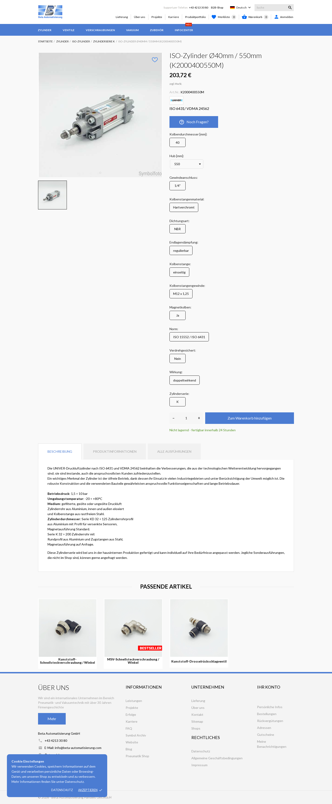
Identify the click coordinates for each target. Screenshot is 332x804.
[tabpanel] (100, 115)
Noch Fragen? (194, 122)
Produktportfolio (195, 17)
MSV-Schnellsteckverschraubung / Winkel (133, 661)
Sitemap (197, 721)
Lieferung (122, 17)
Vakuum (132, 30)
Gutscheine (265, 735)
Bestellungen (266, 714)
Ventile (68, 30)
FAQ (129, 728)
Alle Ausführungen (174, 451)
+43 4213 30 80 (198, 7)
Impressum (199, 765)
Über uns (139, 17)
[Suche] (274, 7)
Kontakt (197, 714)
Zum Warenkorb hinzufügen (250, 418)
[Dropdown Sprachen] (244, 7)
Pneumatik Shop (137, 756)
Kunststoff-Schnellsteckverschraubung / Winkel (67, 661)
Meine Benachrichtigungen (271, 743)
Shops (195, 728)
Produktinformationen (114, 451)
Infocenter (184, 28)
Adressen (264, 728)
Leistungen (134, 701)
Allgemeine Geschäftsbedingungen (217, 758)
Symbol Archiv (136, 735)
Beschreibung (59, 451)
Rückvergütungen (270, 721)
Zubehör (156, 30)
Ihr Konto (268, 687)
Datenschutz (62, 790)
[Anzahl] (186, 418)
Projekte (156, 17)
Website (132, 742)
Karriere (173, 17)
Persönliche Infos (269, 707)
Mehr (51, 718)
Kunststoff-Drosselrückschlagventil (199, 661)
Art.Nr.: (174, 92)
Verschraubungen (100, 30)
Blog (129, 749)
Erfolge (131, 714)
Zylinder (44, 30)
